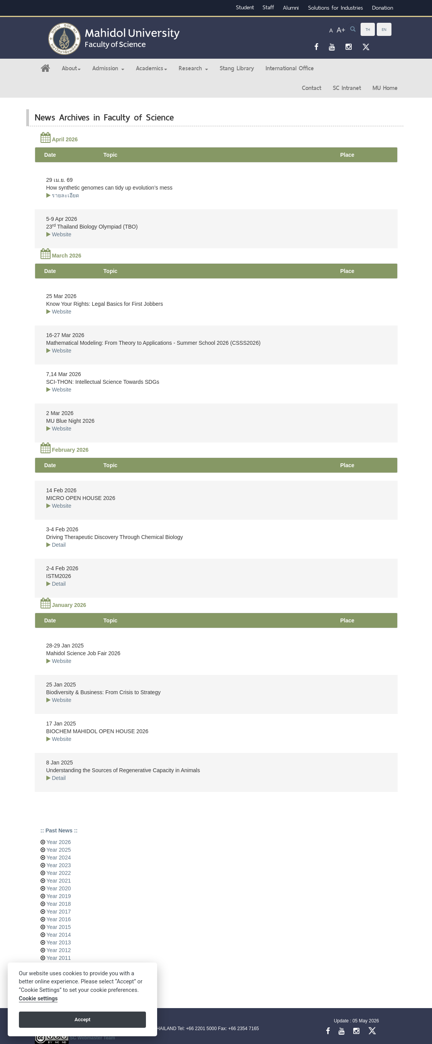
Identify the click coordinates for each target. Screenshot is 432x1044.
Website (61, 234)
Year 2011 (58, 958)
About (71, 68)
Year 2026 (58, 842)
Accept (82, 1019)
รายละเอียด (65, 195)
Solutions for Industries (335, 7)
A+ (341, 30)
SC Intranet (347, 88)
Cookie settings (38, 998)
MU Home (385, 88)
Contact (311, 88)
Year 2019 (58, 896)
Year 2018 (58, 904)
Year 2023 (58, 865)
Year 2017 (58, 911)
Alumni (291, 7)
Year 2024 (58, 857)
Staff (268, 7)
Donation (382, 7)
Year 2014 (58, 935)
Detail (59, 545)
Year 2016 (58, 919)
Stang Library (237, 68)
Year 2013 (58, 942)
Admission (108, 68)
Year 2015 (58, 927)
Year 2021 (58, 881)
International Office (290, 68)
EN (384, 29)
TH (368, 29)
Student (245, 7)
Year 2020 (58, 888)
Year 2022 (58, 873)
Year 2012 (58, 950)
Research (193, 68)
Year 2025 (58, 850)
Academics (151, 68)
